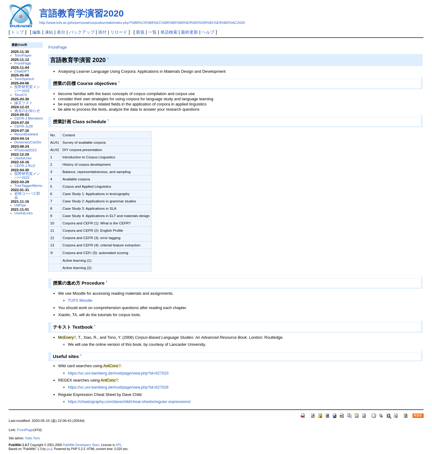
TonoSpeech (24, 79)
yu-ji (49, 449)
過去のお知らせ (27, 111)
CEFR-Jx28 (23, 126)
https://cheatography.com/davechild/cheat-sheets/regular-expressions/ (129, 401)
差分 (61, 32)
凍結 (49, 32)
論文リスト (23, 103)
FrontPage (22, 63)
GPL (118, 445)
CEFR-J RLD (24, 166)
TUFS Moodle (80, 300)
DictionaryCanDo (27, 142)
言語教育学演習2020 (81, 13)
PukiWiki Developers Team (81, 445)
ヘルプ (208, 32)
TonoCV (20, 95)
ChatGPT (21, 71)
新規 (140, 32)
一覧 (152, 32)
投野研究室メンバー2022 (27, 175)
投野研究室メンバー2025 (27, 89)
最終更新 (189, 32)
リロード (118, 32)
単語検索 (169, 32)
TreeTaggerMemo (28, 185)
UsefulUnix (22, 158)
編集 (36, 32)
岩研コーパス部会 (27, 195)
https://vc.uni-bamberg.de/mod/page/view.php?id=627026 (118, 387)
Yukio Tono (32, 438)
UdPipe (20, 205)
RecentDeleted (26, 134)
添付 (102, 32)
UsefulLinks (23, 213)
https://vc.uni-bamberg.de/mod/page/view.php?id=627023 (118, 373)
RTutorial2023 (25, 150)
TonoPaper (22, 55)
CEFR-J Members (28, 118)
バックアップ (82, 32)
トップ (17, 32)
